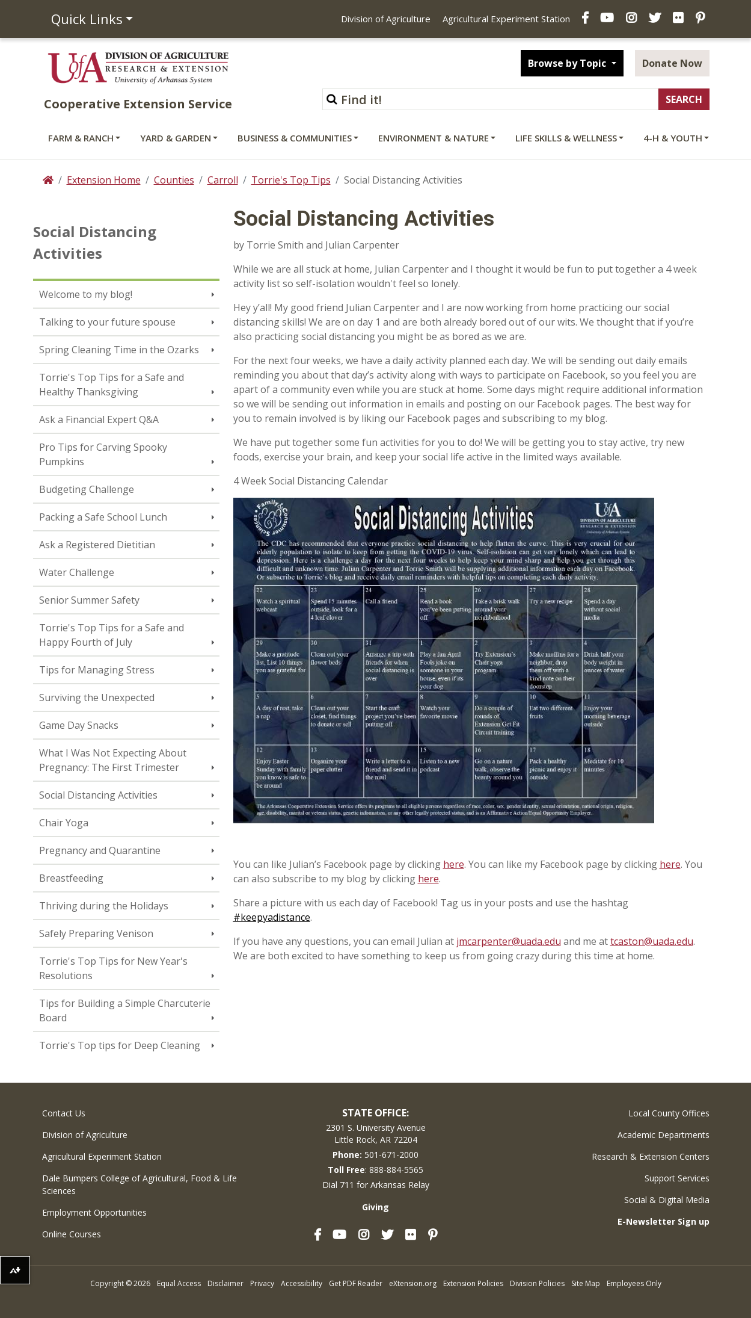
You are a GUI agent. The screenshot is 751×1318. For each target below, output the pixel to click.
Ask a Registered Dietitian (97, 544)
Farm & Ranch (81, 138)
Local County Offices (669, 1113)
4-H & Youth (672, 138)
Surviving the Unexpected (97, 697)
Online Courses (71, 1234)
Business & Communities (295, 138)
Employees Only (634, 1283)
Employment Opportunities (94, 1212)
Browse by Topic (568, 63)
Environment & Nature (433, 138)
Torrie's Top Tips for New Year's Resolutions (113, 968)
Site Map (585, 1283)
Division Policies (537, 1283)
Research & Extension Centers (651, 1156)
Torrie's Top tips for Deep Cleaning (119, 1045)
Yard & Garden (175, 138)
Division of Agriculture (386, 19)
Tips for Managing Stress (97, 669)
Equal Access (179, 1283)
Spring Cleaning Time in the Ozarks (119, 349)
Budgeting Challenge (86, 489)
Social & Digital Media (667, 1199)
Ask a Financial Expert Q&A (99, 419)
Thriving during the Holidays (103, 905)
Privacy (262, 1283)
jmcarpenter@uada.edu (508, 941)
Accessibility (301, 1283)
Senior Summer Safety (89, 600)
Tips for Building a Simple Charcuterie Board (124, 1010)
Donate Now (672, 63)
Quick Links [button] (87, 19)
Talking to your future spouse (107, 322)
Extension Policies (473, 1283)
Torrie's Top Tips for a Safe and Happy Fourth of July (111, 635)
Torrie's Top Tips (291, 180)
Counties (174, 180)
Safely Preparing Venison (96, 933)
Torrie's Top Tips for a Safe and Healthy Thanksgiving (111, 384)
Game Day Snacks (78, 725)
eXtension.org (413, 1283)
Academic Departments (664, 1134)
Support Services (677, 1178)
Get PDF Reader (355, 1283)
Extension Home (104, 180)
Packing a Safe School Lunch (103, 517)
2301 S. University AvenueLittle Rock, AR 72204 (376, 1133)
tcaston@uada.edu (651, 941)
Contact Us (63, 1113)
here (453, 864)
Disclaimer (225, 1283)
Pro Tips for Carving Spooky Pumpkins (103, 454)
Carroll (222, 180)
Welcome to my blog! (85, 294)
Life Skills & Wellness (566, 138)
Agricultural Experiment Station (506, 19)
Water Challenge (76, 572)
